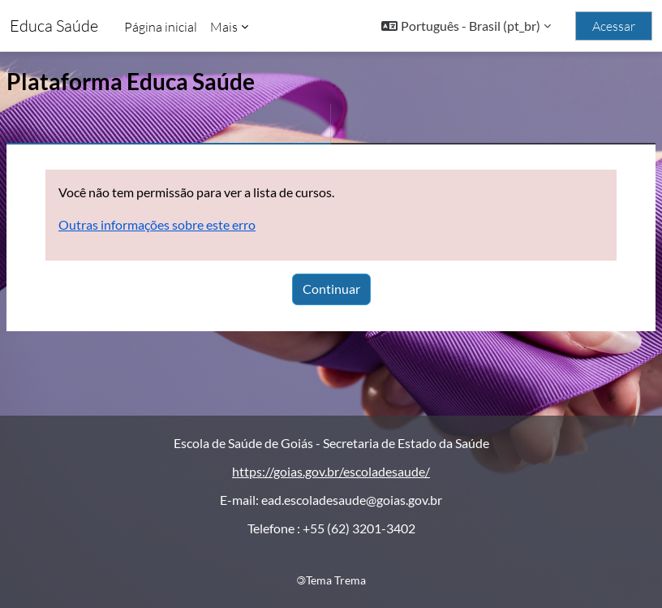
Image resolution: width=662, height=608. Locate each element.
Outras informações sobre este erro (157, 224)
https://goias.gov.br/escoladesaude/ (331, 471)
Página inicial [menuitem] (160, 27)
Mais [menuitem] (224, 27)
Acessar (613, 26)
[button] (466, 26)
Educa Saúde (54, 25)
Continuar (331, 288)
